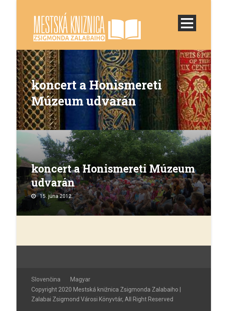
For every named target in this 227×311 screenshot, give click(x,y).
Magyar (80, 279)
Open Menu (187, 23)
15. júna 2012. (56, 196)
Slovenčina (45, 279)
